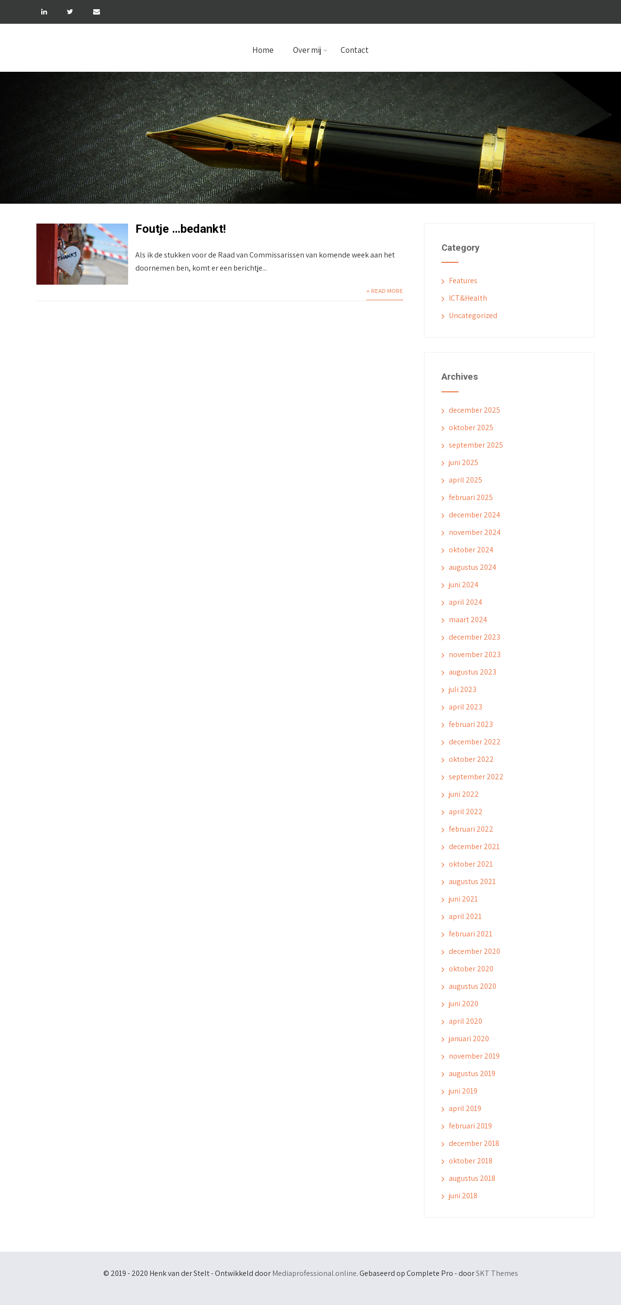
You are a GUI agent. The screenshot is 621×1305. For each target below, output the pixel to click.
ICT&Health (468, 298)
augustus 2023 (472, 672)
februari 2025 (471, 497)
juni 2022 (464, 794)
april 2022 (466, 811)
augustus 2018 (472, 1178)
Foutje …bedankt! (180, 229)
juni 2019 (463, 1091)
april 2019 (465, 1108)
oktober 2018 (470, 1161)
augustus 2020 (472, 986)
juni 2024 (463, 585)
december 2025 (474, 410)
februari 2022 (471, 829)
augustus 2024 (472, 567)
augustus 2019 (472, 1073)
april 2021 (465, 916)
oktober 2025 (471, 427)
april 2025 (465, 480)
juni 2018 (463, 1196)
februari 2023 (471, 724)
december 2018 (474, 1143)
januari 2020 (469, 1038)
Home (263, 50)
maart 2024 (468, 619)
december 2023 (474, 637)
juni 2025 (463, 462)
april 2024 (465, 602)
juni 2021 (463, 899)
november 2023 (475, 654)
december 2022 (475, 742)
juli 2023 (462, 689)
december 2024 (474, 515)
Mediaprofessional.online (314, 1273)
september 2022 (476, 777)
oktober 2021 (471, 864)
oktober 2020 (471, 969)
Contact (355, 50)
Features (463, 280)
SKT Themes (497, 1273)
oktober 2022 (471, 759)
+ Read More (384, 291)
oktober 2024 (471, 550)
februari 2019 (470, 1126)
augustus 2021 (472, 881)
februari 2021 (470, 934)
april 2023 (465, 707)
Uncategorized (473, 315)
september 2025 (476, 445)
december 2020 (474, 951)
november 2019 (474, 1056)
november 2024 (475, 532)
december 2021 (474, 846)
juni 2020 (463, 1004)
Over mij (310, 50)
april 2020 (465, 1021)
